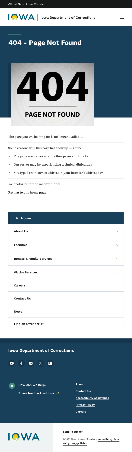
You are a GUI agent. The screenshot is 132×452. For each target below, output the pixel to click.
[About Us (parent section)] (66, 231)
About (80, 384)
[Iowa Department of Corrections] (22, 17)
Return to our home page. (27, 192)
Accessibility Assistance (92, 398)
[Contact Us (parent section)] (66, 298)
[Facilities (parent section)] (66, 245)
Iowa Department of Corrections (68, 17)
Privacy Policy (85, 404)
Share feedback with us (39, 393)
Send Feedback (73, 431)
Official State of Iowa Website (26, 4)
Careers (81, 411)
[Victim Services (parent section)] (66, 272)
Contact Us (83, 391)
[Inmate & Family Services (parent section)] (66, 259)
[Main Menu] (122, 17)
